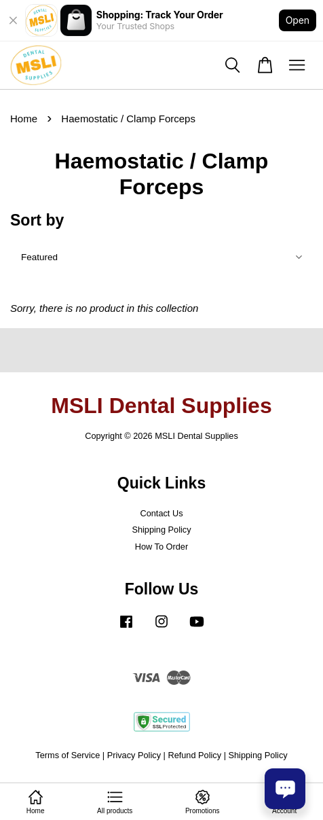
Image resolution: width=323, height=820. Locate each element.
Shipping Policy (161, 529)
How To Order (161, 546)
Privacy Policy (134, 755)
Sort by (37, 220)
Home (23, 118)
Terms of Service (67, 755)
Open (297, 20)
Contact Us (161, 513)
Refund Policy (194, 755)
